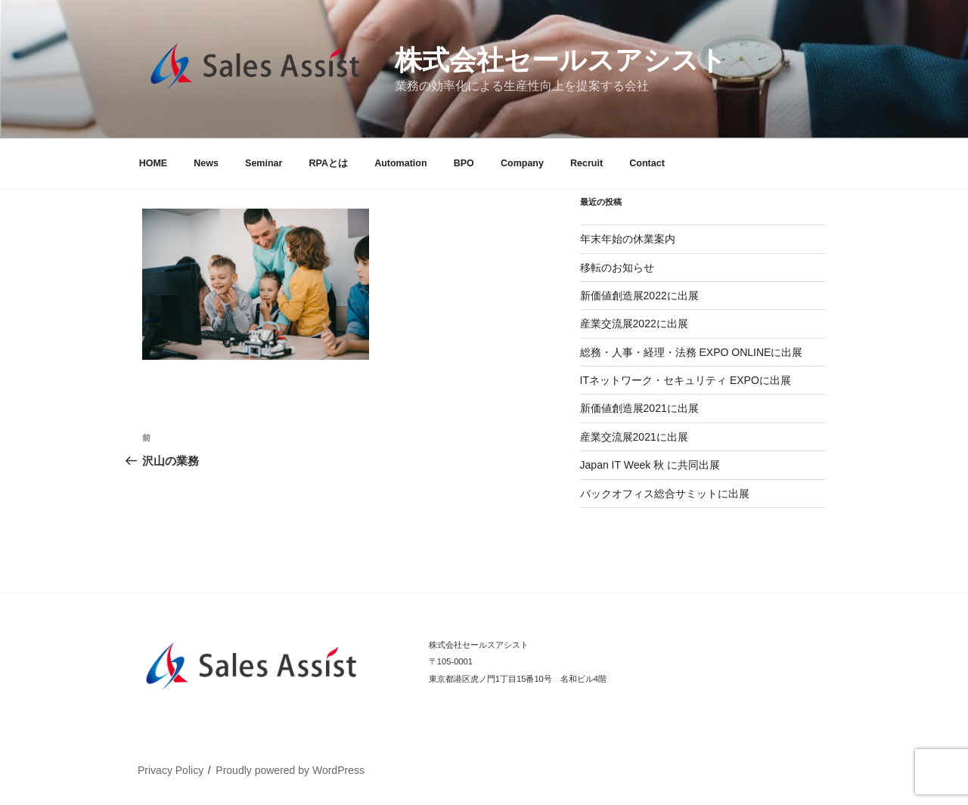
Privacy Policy (170, 770)
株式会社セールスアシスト (561, 60)
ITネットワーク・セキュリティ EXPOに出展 (685, 380)
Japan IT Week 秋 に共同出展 (650, 465)
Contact (647, 163)
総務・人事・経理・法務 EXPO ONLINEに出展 (691, 352)
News (206, 163)
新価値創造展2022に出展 (639, 295)
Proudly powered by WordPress (290, 770)
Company (522, 163)
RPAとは (328, 163)
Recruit (586, 163)
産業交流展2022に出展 (634, 323)
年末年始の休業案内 (627, 239)
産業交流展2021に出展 (634, 437)
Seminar (263, 163)
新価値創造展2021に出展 (639, 408)
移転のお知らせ (617, 268)
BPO (464, 163)
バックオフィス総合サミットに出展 (664, 494)
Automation (400, 163)
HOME (153, 163)
